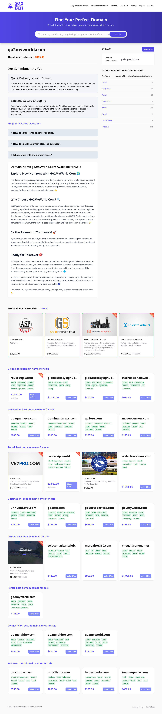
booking (95, 426)
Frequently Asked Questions (24, 123)
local (19, 642)
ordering (143, 464)
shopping (14, 677)
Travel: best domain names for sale (28, 447)
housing (106, 553)
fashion (33, 677)
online (51, 382)
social (13, 642)
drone (135, 553)
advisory (51, 553)
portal (142, 516)
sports (100, 677)
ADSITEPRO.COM (16, 339)
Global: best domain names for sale (28, 368)
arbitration (126, 389)
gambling (89, 680)
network (66, 553)
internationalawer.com (138, 378)
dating (131, 677)
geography (58, 426)
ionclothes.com (22, 672)
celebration (89, 516)
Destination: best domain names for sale (31, 498)
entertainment (91, 677)
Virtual (104, 108)
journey (30, 386)
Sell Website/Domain (99, 6)
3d (92, 550)
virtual (135, 516)
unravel (14, 519)
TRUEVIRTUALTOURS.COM (131, 339)
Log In (142, 6)
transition (126, 429)
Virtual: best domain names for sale (29, 536)
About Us (124, 6)
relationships (140, 677)
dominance (68, 426)
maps (50, 426)
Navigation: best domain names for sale (31, 409)
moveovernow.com (135, 418)
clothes (21, 680)
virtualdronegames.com (139, 545)
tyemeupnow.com (135, 672)
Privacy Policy (137, 707)
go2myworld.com (26, 49)
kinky (139, 680)
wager (88, 683)
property (98, 553)
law (143, 386)
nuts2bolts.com (59, 672)
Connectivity (107, 120)
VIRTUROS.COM (16, 567)
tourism (14, 389)
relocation (126, 426)
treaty (68, 386)
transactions (53, 386)
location (71, 423)
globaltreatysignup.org (101, 378)
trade (59, 677)
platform (21, 639)
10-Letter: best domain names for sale (30, 663)
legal (131, 382)
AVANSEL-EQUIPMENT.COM (95, 339)
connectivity (127, 519)
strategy (23, 426)
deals (135, 464)
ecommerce (24, 677)
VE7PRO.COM (15, 478)
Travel (104, 95)
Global (104, 82)
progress (135, 423)
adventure (21, 382)
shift (140, 426)
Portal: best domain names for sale (28, 587)
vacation (30, 382)
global (13, 382)
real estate (89, 553)
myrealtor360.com (98, 545)
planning (14, 426)
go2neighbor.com (60, 634)
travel (13, 386)
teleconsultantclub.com (65, 545)
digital (65, 382)
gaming (23, 423)
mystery (31, 423)
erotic (146, 680)
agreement (103, 386)
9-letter (30, 389)
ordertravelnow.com (136, 456)
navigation (15, 423)
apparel (14, 680)
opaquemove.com (23, 418)
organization (108, 382)
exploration (22, 386)
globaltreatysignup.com (65, 378)
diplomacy (89, 389)
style (28, 680)
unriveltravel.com (23, 508)
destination (89, 429)
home (104, 550)
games (141, 553)
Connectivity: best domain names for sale (32, 625)
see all (44, 308)
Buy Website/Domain (79, 6)
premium (22, 389)
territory (51, 429)
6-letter (98, 429)
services (125, 386)
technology (126, 553)
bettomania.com (97, 672)
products (52, 677)
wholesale (66, 677)
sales (87, 550)
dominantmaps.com (62, 418)
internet (58, 382)
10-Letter (105, 127)
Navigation (106, 88)
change (134, 426)
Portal (104, 114)
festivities (104, 516)
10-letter (136, 519)
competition (106, 680)
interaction (64, 646)
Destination (106, 101)
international (96, 382)
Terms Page (150, 707)
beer (97, 516)
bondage (126, 680)
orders (68, 680)
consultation (139, 382)
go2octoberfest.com (99, 508)
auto (74, 680)
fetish (133, 680)
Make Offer (148, 49)
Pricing (133, 6)
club (67, 550)
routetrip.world (22, 378)
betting (107, 677)
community (30, 639)
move (30, 426)
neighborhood (16, 646)
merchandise (53, 680)
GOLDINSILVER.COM (55, 339)
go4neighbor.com (23, 634)
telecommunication (55, 556)
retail (34, 680)
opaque (14, 429)
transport (89, 423)
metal (62, 680)
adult (124, 677)
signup (51, 389)
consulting (52, 550)
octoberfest (90, 519)
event (94, 512)
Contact (114, 6)
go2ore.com (93, 418)
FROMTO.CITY (89, 478)
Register (150, 6)
